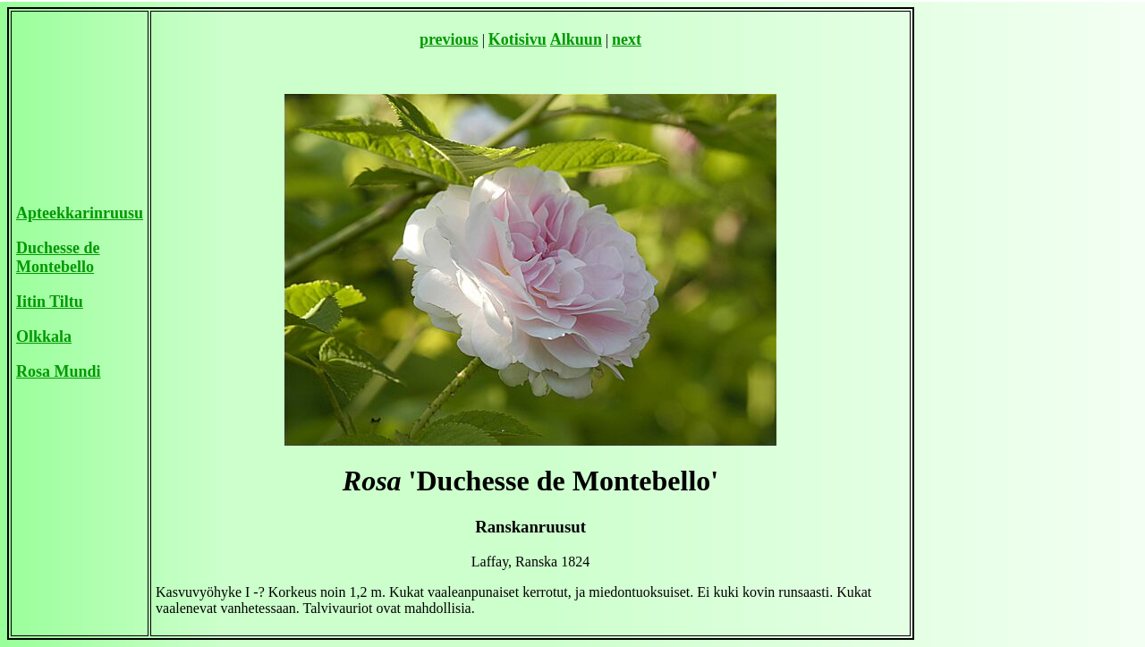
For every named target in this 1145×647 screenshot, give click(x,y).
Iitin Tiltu (49, 302)
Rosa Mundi (58, 371)
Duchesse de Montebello (58, 257)
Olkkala (44, 336)
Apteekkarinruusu (79, 213)
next (626, 39)
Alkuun (576, 39)
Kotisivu (517, 39)
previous (449, 39)
